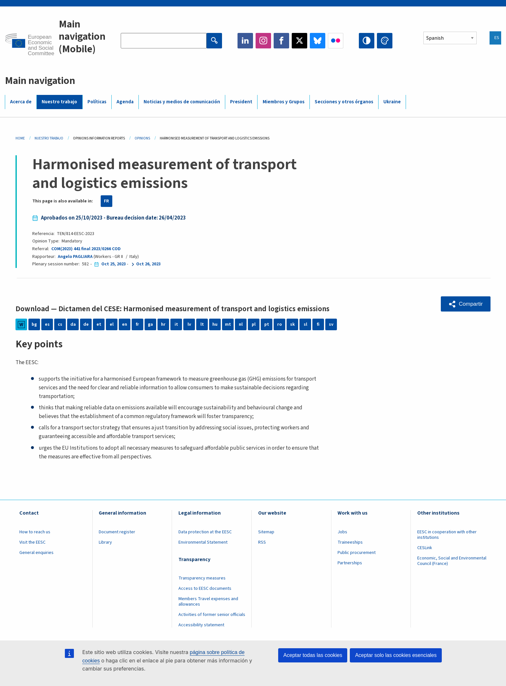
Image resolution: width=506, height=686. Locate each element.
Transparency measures (202, 578)
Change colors (384, 40)
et (98, 324)
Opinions (142, 138)
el (112, 324)
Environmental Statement (203, 542)
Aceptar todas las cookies (312, 655)
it (176, 324)
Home (20, 138)
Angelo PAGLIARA (75, 256)
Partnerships (350, 563)
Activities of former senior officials (211, 614)
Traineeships (350, 542)
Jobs (342, 532)
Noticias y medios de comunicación (182, 101)
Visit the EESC (32, 542)
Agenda (125, 101)
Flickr (335, 40)
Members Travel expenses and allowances (208, 602)
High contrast (366, 40)
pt (266, 324)
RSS (262, 542)
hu (215, 324)
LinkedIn (245, 40)
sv (331, 324)
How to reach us (34, 532)
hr (163, 324)
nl (241, 324)
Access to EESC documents (204, 588)
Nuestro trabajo (59, 101)
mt (228, 324)
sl (305, 324)
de (86, 324)
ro (279, 324)
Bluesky (317, 40)
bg (34, 324)
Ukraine (392, 101)
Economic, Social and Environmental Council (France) (451, 561)
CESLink (424, 548)
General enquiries (36, 552)
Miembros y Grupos (284, 101)
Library (105, 542)
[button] (466, 304)
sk (292, 324)
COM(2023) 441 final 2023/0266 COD (86, 249)
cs (60, 324)
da (73, 324)
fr (137, 324)
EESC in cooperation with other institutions (447, 535)
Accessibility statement (201, 625)
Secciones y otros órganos (344, 101)
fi (318, 324)
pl (254, 324)
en (124, 324)
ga (150, 324)
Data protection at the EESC (205, 532)
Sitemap (266, 532)
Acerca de (21, 101)
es (47, 324)
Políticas (96, 101)
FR (106, 201)
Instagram (263, 40)
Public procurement (357, 552)
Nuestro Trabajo (49, 138)
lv (189, 324)
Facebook (281, 40)
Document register (117, 532)
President (241, 101)
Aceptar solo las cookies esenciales (396, 655)
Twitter (299, 40)
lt (202, 324)
